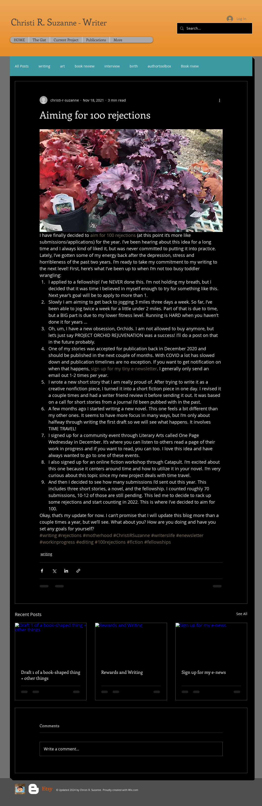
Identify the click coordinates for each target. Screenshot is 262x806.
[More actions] (220, 100)
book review (85, 66)
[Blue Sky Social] (20, 789)
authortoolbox (159, 66)
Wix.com (133, 790)
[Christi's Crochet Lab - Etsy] (47, 789)
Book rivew (190, 66)
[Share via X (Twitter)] (54, 570)
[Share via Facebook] (42, 570)
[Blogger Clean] (33, 789)
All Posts (22, 66)
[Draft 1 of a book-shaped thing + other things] (51, 643)
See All (241, 613)
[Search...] (214, 28)
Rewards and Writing (122, 672)
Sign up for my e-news (204, 672)
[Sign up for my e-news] (211, 643)
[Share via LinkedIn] (66, 570)
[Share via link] (78, 570)
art (62, 66)
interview (112, 66)
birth (134, 66)
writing (44, 66)
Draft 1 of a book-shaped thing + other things (50, 675)
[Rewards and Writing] (131, 643)
